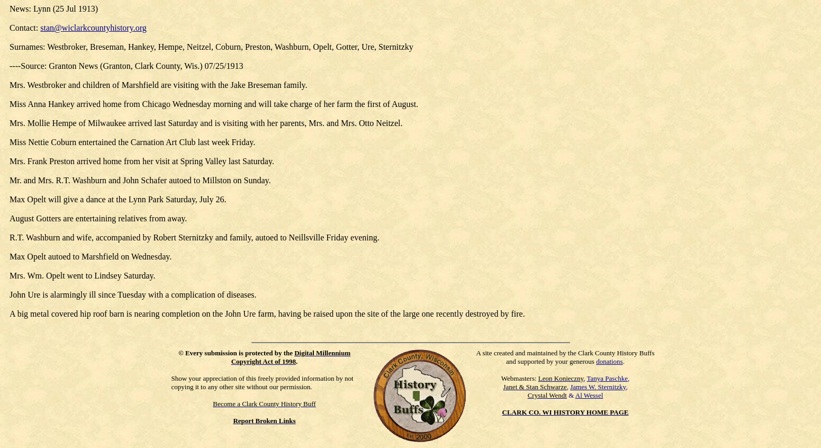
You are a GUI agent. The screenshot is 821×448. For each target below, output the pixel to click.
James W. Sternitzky (598, 387)
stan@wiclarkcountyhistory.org (93, 27)
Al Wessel (589, 395)
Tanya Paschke (607, 378)
